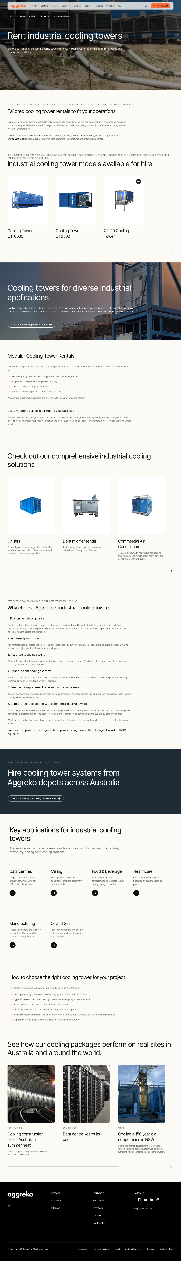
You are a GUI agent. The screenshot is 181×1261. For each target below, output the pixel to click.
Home (12, 16)
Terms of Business (102, 1249)
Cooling (43, 16)
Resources (98, 1200)
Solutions (56, 1200)
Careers (97, 1215)
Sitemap (55, 1208)
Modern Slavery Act (133, 1249)
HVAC (33, 16)
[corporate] (18, 5)
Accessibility (83, 1249)
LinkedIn (151, 1200)
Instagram (157, 1200)
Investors (98, 1208)
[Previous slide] (162, 250)
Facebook (138, 1200)
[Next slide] (170, 250)
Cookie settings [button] (166, 1249)
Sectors (55, 1192)
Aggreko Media (145, 1200)
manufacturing (87, 135)
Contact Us (99, 1223)
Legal (117, 1249)
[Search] (119, 5)
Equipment (23, 16)
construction (18, 139)
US (146, 6)
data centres (36, 135)
